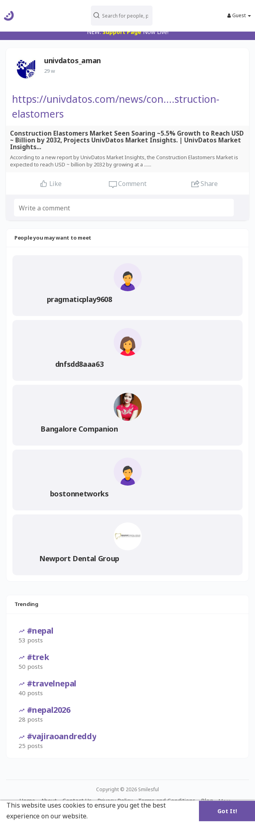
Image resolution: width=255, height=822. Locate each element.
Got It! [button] (227, 811)
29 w (49, 70)
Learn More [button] (108, 816)
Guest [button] (239, 15)
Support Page (121, 32)
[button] (125, 16)
